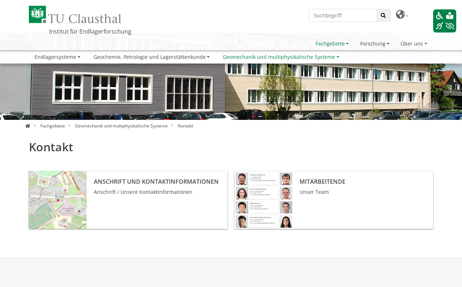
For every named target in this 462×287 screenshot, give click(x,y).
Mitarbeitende (252, 174)
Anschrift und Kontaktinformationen (73, 174)
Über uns (412, 43)
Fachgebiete (330, 43)
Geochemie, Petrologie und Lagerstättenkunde (149, 56)
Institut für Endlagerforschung (90, 31)
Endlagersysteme (55, 56)
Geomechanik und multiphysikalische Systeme (279, 56)
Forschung (372, 43)
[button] (402, 15)
